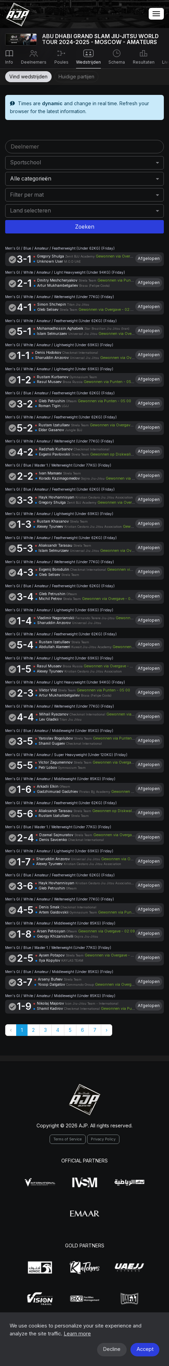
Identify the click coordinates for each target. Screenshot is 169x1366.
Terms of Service (67, 1139)
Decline (111, 1349)
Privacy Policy (103, 1139)
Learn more (77, 1334)
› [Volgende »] (106, 1030)
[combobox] (84, 163)
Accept (145, 1349)
